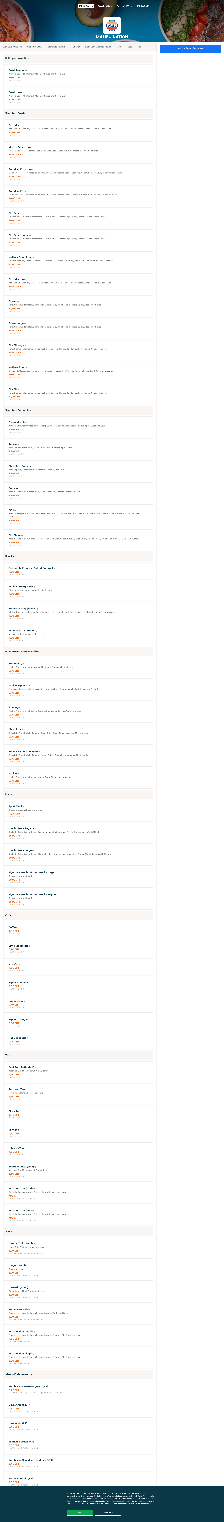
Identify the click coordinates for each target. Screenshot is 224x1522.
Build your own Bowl (12, 46)
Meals (119, 46)
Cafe (130, 46)
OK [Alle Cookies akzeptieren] (79, 1513)
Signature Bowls (35, 46)
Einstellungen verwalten (121, 1501)
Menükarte (86, 5)
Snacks (76, 46)
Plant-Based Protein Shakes (98, 46)
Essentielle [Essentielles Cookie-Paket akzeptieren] (108, 1513)
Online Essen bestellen (190, 48)
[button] (152, 46)
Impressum (143, 5)
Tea (139, 46)
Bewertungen (105, 5)
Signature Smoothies (58, 46)
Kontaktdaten (125, 5)
